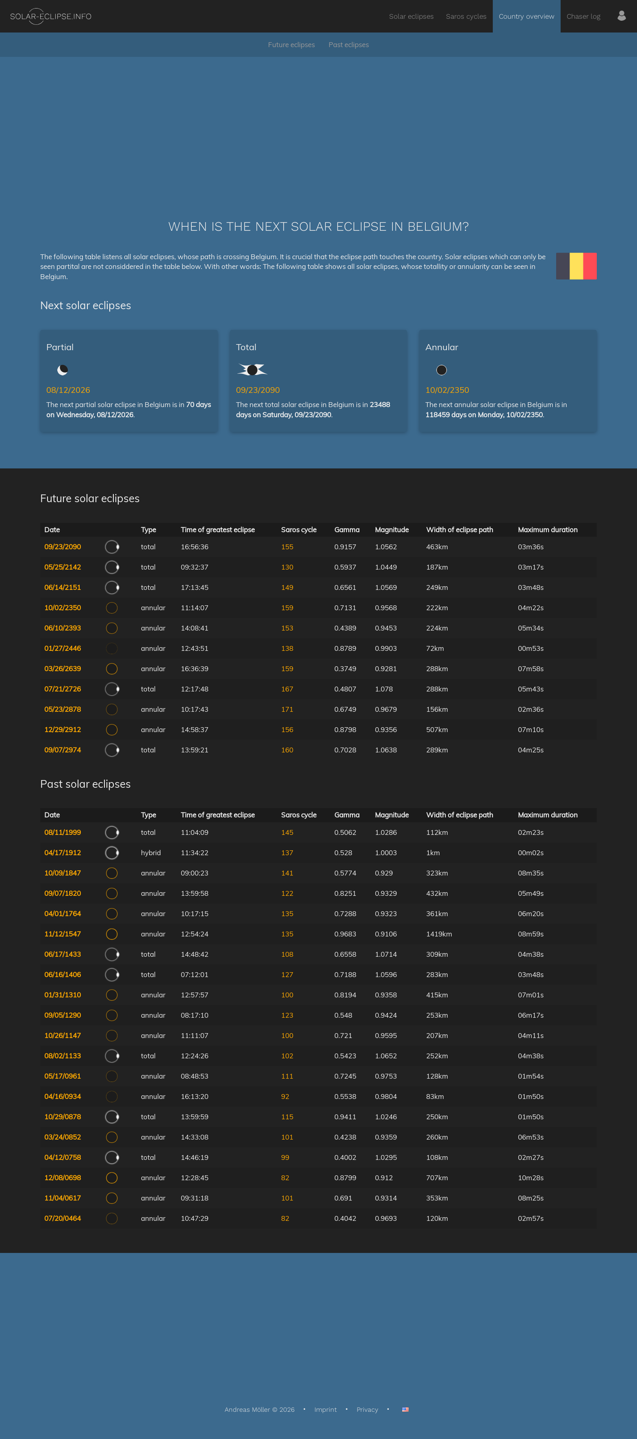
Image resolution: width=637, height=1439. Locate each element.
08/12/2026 (68, 390)
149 (287, 587)
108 (287, 954)
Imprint (325, 1409)
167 (287, 689)
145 (287, 832)
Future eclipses (291, 44)
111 (287, 1076)
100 (287, 994)
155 (287, 546)
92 (285, 1096)
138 (287, 648)
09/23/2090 (258, 390)
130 (287, 567)
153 (287, 628)
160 (287, 750)
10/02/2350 (447, 390)
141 (287, 873)
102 (287, 1055)
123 (287, 1015)
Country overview (527, 16)
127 (287, 974)
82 (285, 1177)
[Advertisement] (318, 126)
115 (287, 1116)
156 (287, 729)
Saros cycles (466, 16)
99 (285, 1157)
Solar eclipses (411, 16)
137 (287, 852)
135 (287, 913)
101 (287, 1137)
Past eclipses (349, 44)
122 (287, 893)
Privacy (367, 1409)
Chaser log (583, 16)
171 (287, 709)
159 (287, 607)
